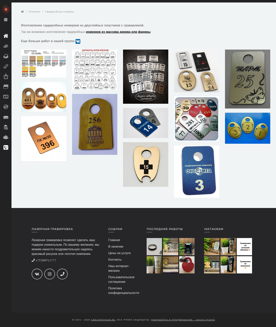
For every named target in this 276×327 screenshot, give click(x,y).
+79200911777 (44, 260)
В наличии (115, 247)
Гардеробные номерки (59, 11)
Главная (114, 240)
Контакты (115, 260)
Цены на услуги (119, 253)
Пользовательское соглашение (121, 279)
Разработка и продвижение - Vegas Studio (183, 320)
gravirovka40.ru (103, 320)
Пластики (34, 11)
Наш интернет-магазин (119, 268)
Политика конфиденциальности (123, 290)
